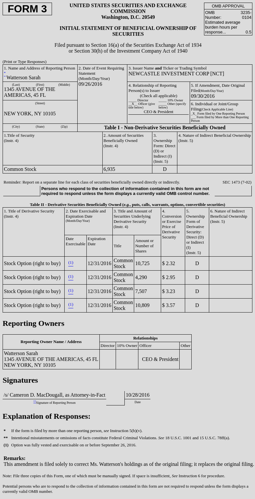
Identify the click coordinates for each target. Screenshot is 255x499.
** (34, 401)
